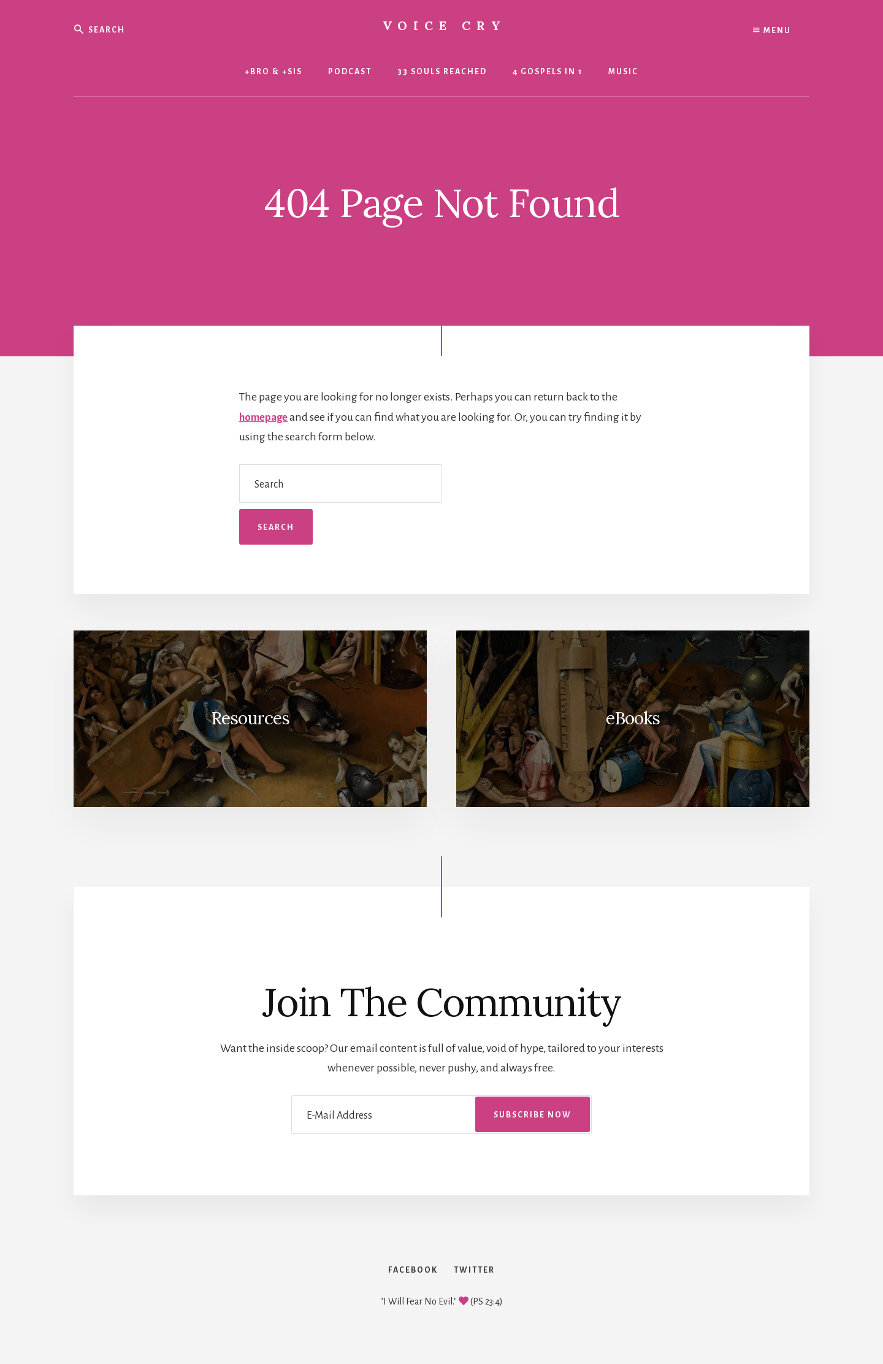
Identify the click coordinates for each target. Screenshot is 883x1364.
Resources (250, 718)
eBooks (633, 718)
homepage (265, 417)
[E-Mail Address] (441, 1114)
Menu (772, 30)
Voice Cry (444, 25)
